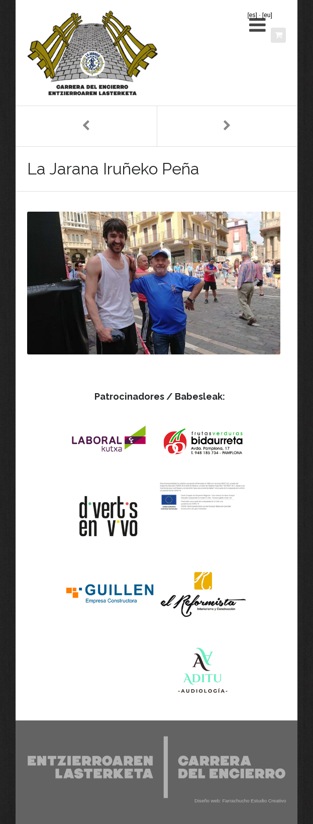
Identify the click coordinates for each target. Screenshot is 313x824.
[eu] (267, 15)
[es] (252, 15)
